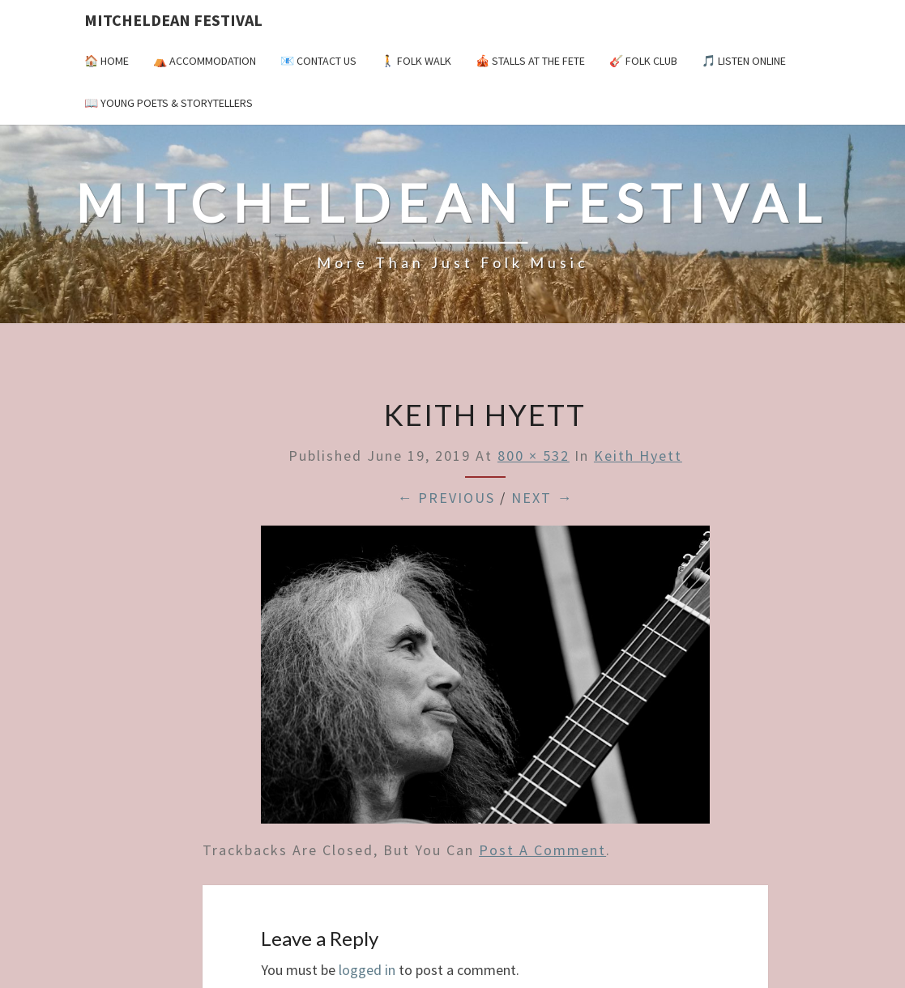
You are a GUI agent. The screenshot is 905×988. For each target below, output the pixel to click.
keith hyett (638, 455)
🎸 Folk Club (643, 60)
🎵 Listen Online (744, 60)
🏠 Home (106, 60)
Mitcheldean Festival (173, 20)
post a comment (542, 850)
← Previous (446, 497)
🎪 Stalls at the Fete (530, 60)
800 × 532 (533, 455)
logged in (367, 969)
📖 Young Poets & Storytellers (168, 103)
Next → (542, 497)
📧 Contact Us (318, 60)
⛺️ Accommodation (204, 60)
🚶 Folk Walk (416, 60)
